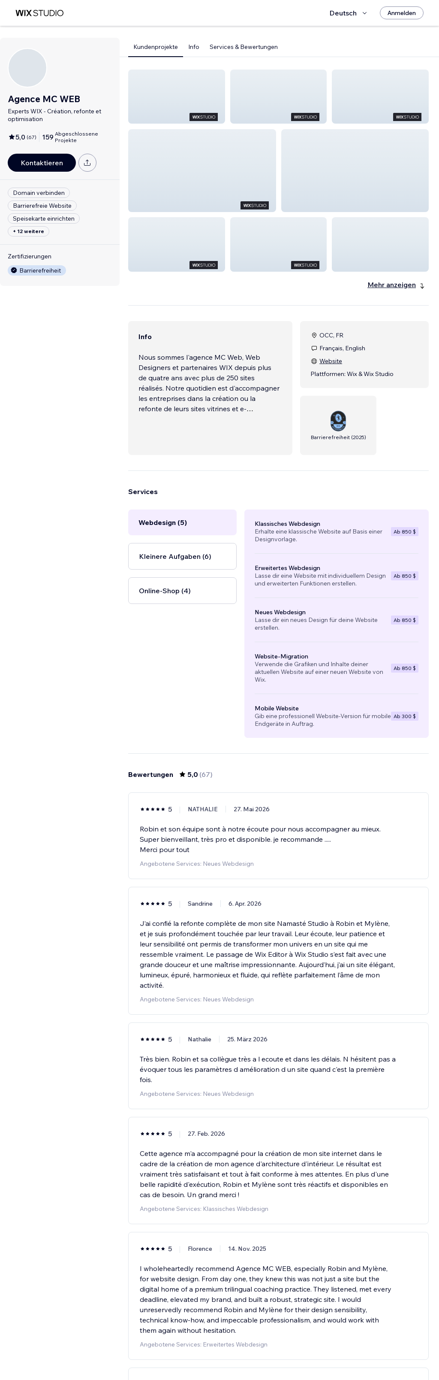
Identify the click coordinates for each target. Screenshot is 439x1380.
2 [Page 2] (248, 1356)
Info (193, 47)
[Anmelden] (402, 12)
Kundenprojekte (155, 47)
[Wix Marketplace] (39, 13)
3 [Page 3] (263, 1356)
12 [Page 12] (325, 1356)
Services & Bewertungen (244, 47)
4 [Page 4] (278, 1356)
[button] (176, 97)
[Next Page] (340, 1356)
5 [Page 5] (294, 1356)
